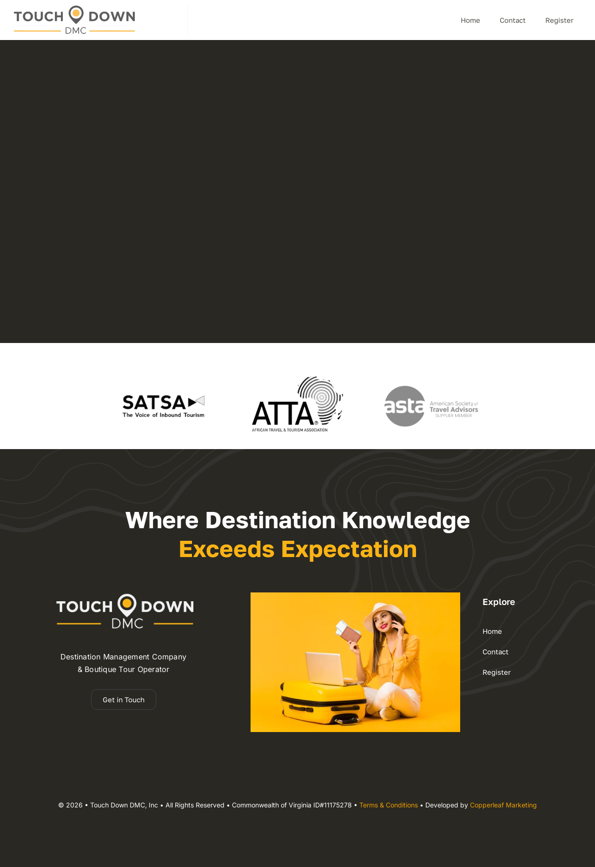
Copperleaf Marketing (503, 805)
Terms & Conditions (388, 805)
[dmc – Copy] (74, 9)
